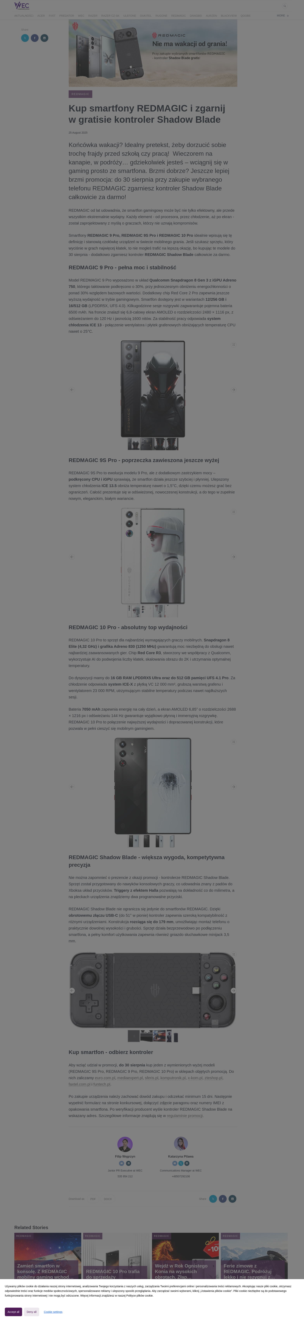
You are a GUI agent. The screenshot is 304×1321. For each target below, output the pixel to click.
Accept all (13, 1311)
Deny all (32, 1311)
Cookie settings (53, 1311)
